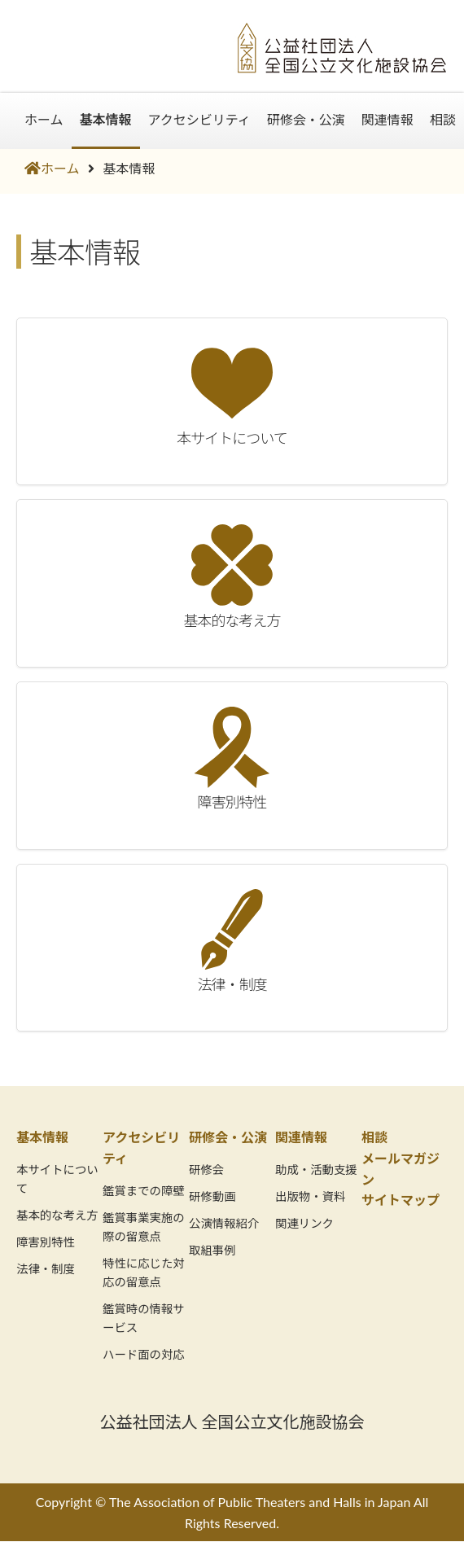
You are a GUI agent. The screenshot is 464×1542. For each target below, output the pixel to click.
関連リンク (304, 1223)
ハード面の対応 (144, 1354)
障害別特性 (45, 1242)
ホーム (43, 119)
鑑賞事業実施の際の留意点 (144, 1227)
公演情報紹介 (224, 1223)
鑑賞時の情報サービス (144, 1318)
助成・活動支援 (316, 1169)
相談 (443, 119)
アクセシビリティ (199, 119)
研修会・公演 (306, 119)
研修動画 (212, 1196)
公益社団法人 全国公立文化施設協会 (231, 1421)
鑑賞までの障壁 (144, 1191)
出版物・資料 (310, 1196)
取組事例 (212, 1250)
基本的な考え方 (57, 1215)
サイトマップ (400, 1199)
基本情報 (106, 119)
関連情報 (387, 119)
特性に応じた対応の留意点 (144, 1272)
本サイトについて (57, 1179)
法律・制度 (45, 1269)
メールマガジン (400, 1168)
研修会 (206, 1169)
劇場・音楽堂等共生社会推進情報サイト (113, 38)
